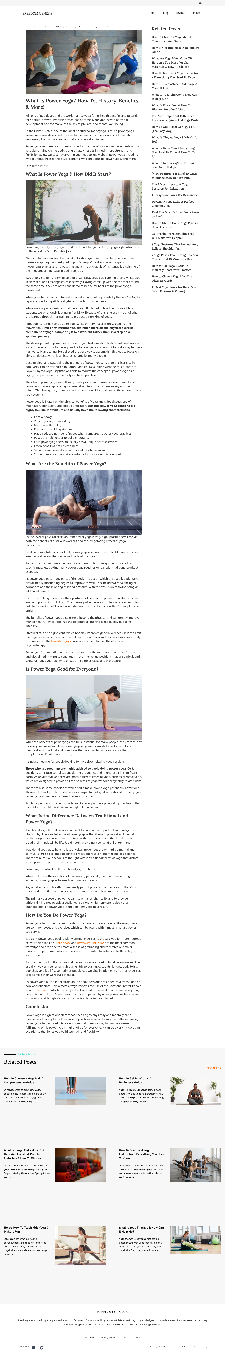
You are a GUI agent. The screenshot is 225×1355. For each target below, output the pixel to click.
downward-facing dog (90, 943)
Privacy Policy (108, 1338)
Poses (196, 13)
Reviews (180, 13)
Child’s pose (63, 943)
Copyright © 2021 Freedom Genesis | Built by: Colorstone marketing (178, 1347)
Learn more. (129, 27)
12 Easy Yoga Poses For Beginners (174, 196)
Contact (138, 1338)
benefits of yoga (61, 642)
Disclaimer (88, 1338)
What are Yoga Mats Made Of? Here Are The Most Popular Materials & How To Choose (172, 63)
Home (152, 13)
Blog (166, 13)
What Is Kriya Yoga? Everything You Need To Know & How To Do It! (174, 153)
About (124, 1338)
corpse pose (39, 991)
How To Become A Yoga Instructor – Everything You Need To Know (142, 1155)
